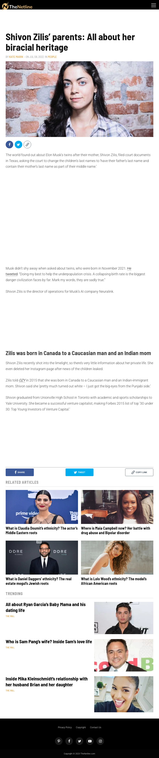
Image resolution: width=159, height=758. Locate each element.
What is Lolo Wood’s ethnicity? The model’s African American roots (114, 581)
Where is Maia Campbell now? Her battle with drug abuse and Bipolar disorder (115, 530)
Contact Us (95, 727)
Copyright (81, 727)
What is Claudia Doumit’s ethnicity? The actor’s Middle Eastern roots (42, 530)
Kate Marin (16, 56)
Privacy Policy (65, 727)
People (52, 56)
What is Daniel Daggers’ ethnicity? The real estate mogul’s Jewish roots (39, 581)
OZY (22, 380)
